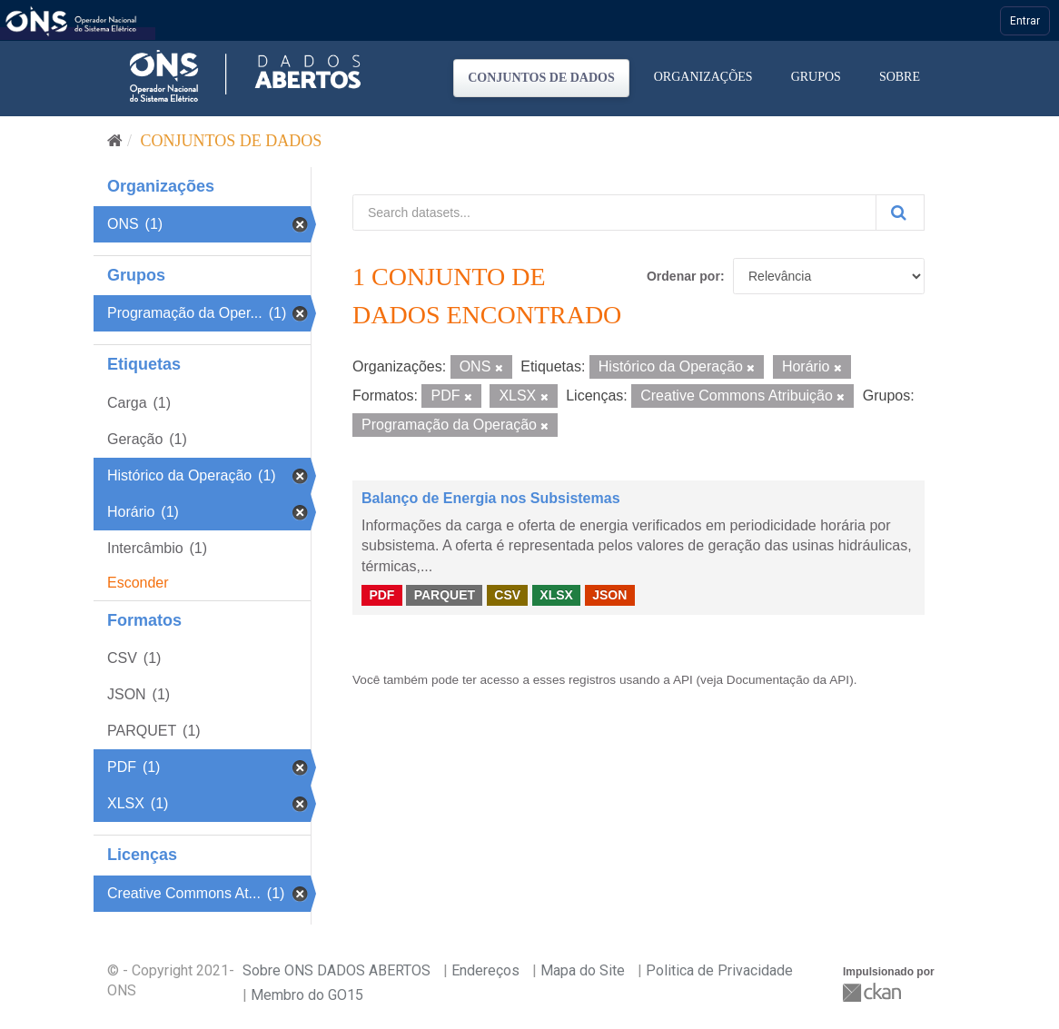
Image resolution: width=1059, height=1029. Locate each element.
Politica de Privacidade (719, 970)
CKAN (874, 992)
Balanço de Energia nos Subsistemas (490, 498)
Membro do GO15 (307, 995)
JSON (609, 595)
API (683, 680)
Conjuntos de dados (541, 77)
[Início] (115, 141)
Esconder (138, 582)
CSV (507, 595)
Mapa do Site (582, 970)
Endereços (485, 970)
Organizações (703, 77)
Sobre (899, 77)
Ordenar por (683, 276)
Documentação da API (788, 680)
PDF (381, 595)
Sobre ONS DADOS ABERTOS (336, 970)
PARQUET (444, 595)
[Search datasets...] (614, 212)
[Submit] (900, 212)
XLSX (556, 595)
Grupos (816, 77)
